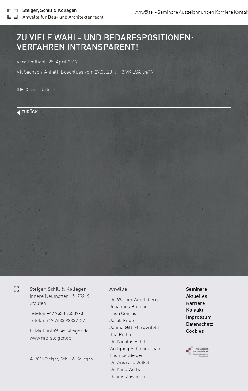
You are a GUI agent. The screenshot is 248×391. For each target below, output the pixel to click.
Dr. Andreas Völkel (129, 362)
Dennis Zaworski (127, 376)
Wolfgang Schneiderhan (134, 349)
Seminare (168, 12)
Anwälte (146, 12)
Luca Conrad (123, 313)
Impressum (199, 317)
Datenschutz (199, 324)
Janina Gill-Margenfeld (134, 327)
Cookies (195, 331)
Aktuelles (196, 296)
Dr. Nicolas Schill (128, 342)
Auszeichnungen (196, 12)
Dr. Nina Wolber (126, 369)
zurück (29, 112)
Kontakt (194, 310)
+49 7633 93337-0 (65, 313)
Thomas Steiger (126, 355)
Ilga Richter (122, 334)
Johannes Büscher (129, 307)
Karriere (224, 12)
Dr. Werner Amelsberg (133, 300)
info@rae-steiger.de (68, 331)
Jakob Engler (123, 320)
